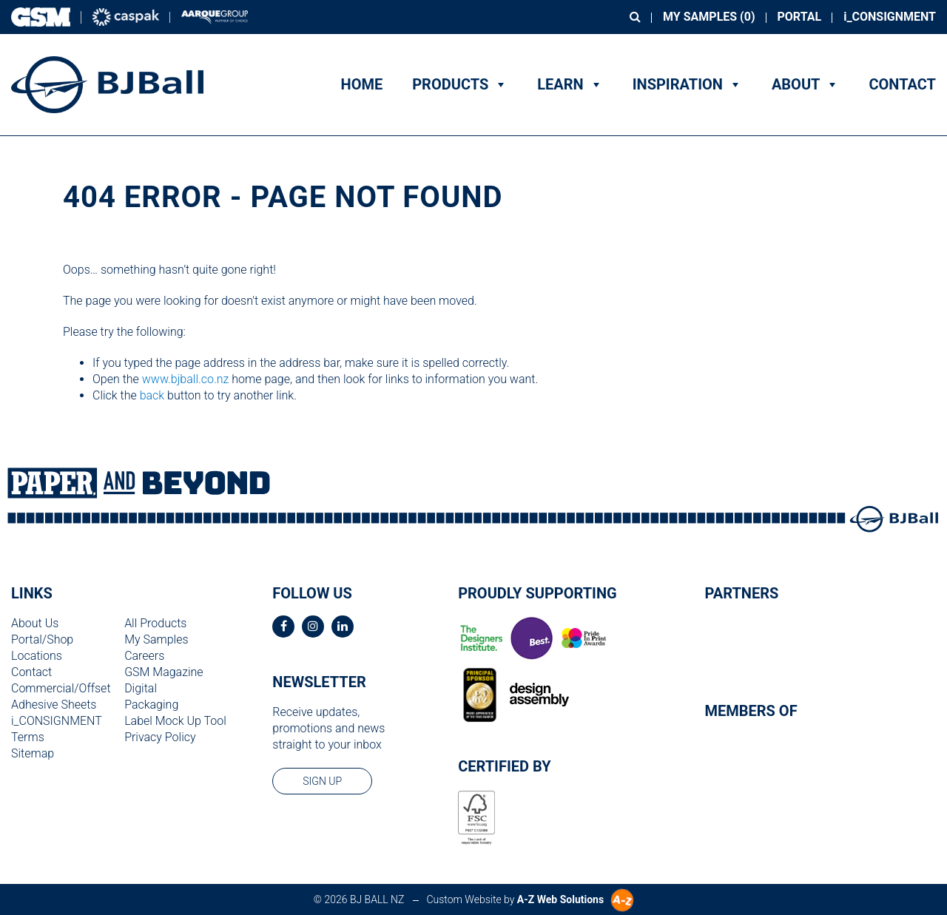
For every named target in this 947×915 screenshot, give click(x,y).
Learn (569, 84)
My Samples (156, 639)
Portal (800, 17)
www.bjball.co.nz (185, 379)
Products (460, 84)
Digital (140, 688)
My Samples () (709, 17)
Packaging (151, 705)
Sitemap (32, 753)
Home (362, 84)
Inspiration (687, 84)
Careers (144, 656)
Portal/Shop (42, 639)
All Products (155, 623)
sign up (322, 781)
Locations (36, 656)
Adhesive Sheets (53, 705)
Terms (27, 737)
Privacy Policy (159, 737)
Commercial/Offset (61, 688)
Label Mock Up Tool (175, 721)
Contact (902, 84)
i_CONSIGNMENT (889, 17)
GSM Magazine (163, 672)
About (806, 84)
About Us (34, 623)
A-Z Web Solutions (560, 899)
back (152, 395)
